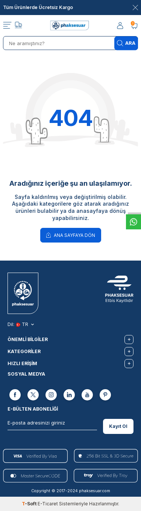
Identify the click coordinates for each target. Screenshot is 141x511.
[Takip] (18, 26)
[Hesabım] (120, 25)
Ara (126, 43)
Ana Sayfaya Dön (70, 235)
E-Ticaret (48, 503)
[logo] (70, 25)
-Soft (30, 503)
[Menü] (7, 25)
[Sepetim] (134, 25)
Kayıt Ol (118, 426)
